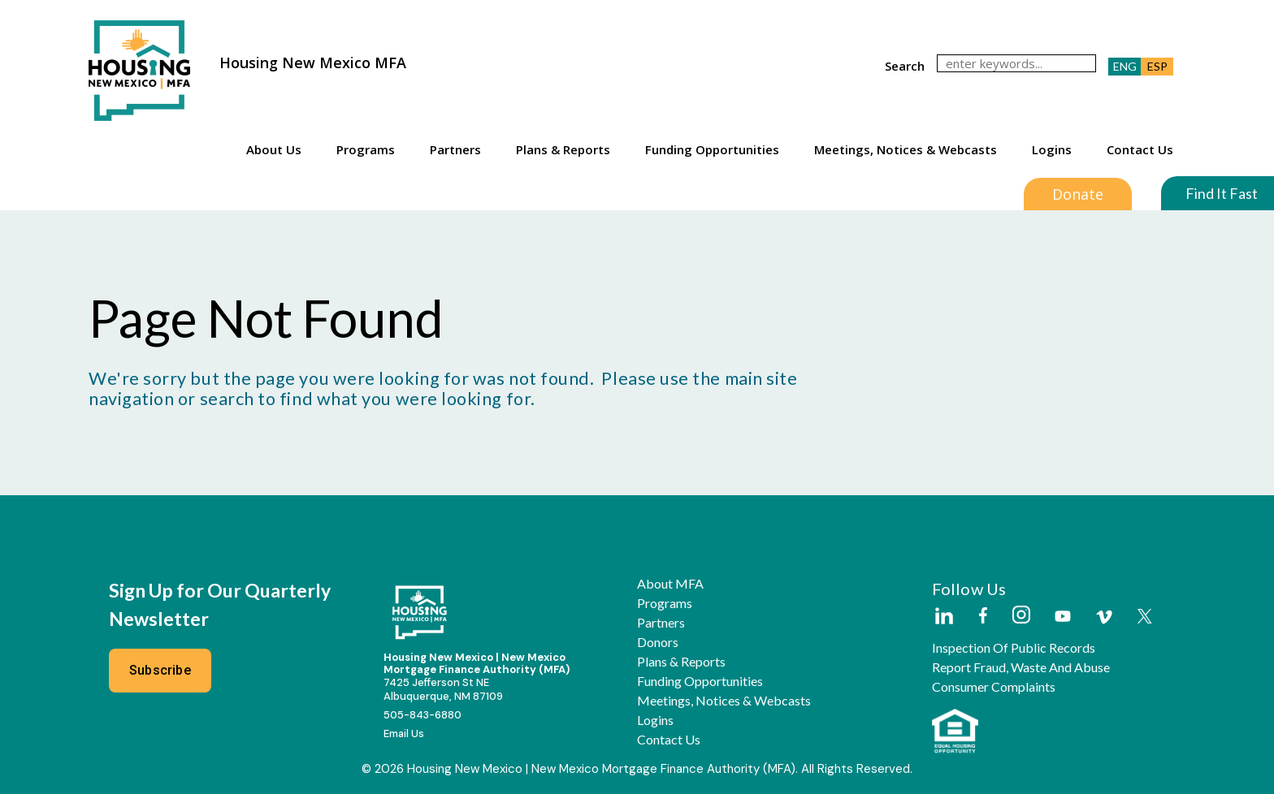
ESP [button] (1157, 66)
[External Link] (943, 617)
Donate (1077, 194)
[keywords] (1016, 63)
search (905, 66)
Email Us (404, 733)
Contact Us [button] (1140, 149)
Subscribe (160, 670)
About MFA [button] (670, 583)
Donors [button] (657, 642)
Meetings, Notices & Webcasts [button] (905, 149)
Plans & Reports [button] (563, 149)
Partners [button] (455, 149)
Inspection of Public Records (1013, 648)
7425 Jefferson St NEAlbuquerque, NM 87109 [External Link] (443, 689)
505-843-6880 (423, 715)
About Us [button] (273, 149)
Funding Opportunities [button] (712, 149)
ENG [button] (1125, 66)
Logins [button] (1052, 149)
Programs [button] (365, 149)
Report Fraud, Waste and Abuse (1021, 667)
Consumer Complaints (993, 687)
